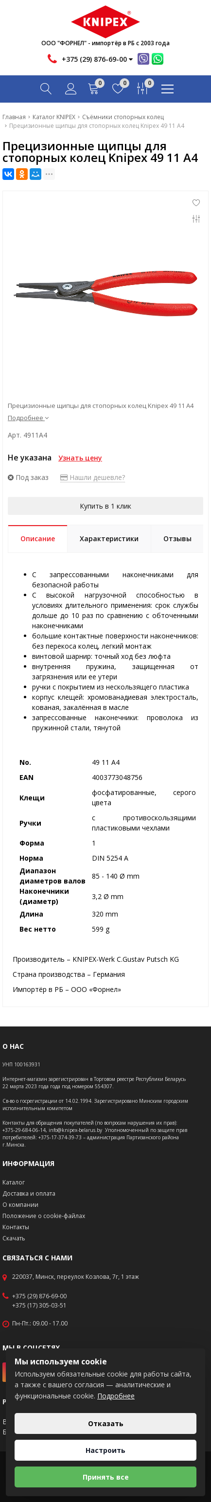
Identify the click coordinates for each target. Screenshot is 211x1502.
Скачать (13, 1238)
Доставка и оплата (28, 1193)
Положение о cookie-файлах (43, 1216)
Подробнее (28, 417)
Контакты (15, 1227)
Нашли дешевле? (92, 477)
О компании (20, 1205)
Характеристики (109, 538)
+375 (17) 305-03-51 (39, 1305)
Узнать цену (80, 457)
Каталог (13, 1182)
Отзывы (177, 538)
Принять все (106, 1477)
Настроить (105, 1450)
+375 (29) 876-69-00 (39, 1296)
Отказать (105, 1423)
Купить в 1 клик (105, 506)
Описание (37, 538)
